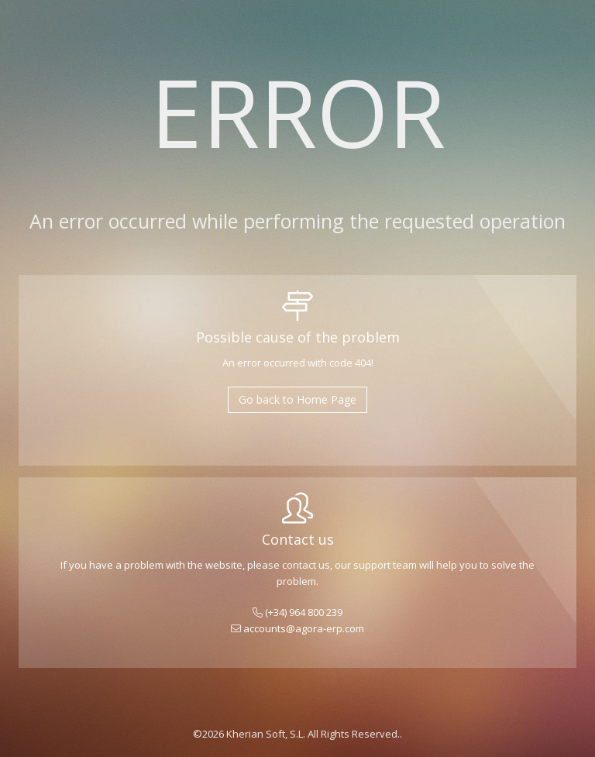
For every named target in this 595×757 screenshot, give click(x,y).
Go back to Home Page (297, 399)
